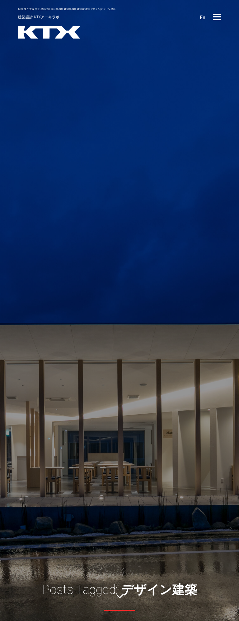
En (202, 18)
